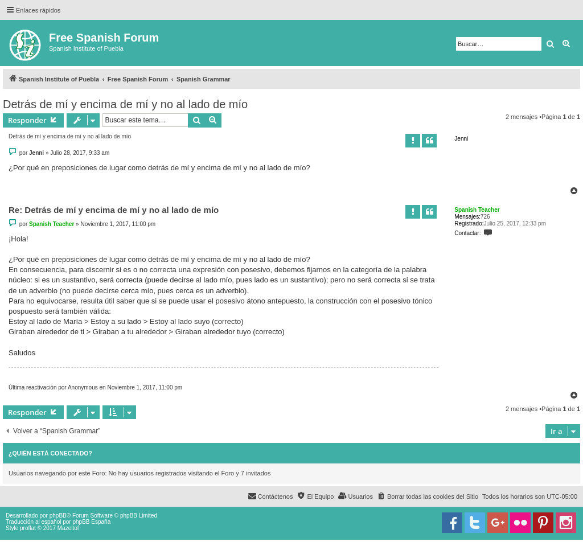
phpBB (58, 515)
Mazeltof (68, 528)
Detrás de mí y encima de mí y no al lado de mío (125, 104)
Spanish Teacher (476, 210)
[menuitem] (427, 496)
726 (485, 217)
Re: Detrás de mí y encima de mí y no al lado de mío (114, 210)
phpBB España (91, 522)
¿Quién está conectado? (50, 453)
